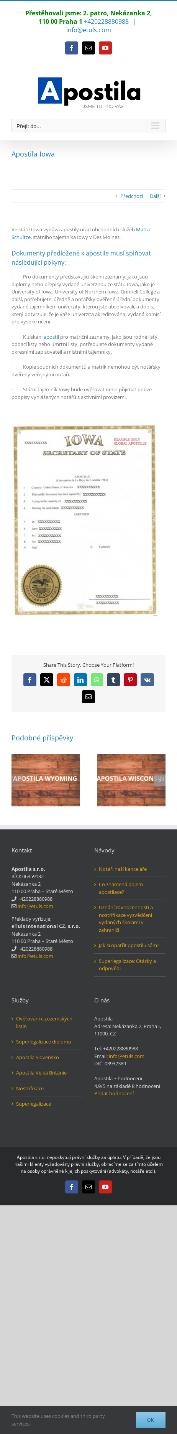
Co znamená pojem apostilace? (121, 888)
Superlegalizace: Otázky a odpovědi (127, 965)
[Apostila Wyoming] (45, 757)
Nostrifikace (30, 1088)
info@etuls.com (88, 30)
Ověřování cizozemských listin (44, 1022)
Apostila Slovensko (37, 1057)
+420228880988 (106, 21)
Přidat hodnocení (114, 1093)
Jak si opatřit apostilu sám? (129, 945)
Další (155, 196)
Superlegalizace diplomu (43, 1041)
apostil (51, 336)
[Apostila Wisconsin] (131, 757)
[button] (17, 780)
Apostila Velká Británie (41, 1072)
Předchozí (131, 196)
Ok (150, 1419)
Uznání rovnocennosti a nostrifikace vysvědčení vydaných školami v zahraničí (126, 918)
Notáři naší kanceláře (123, 868)
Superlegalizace (33, 1103)
